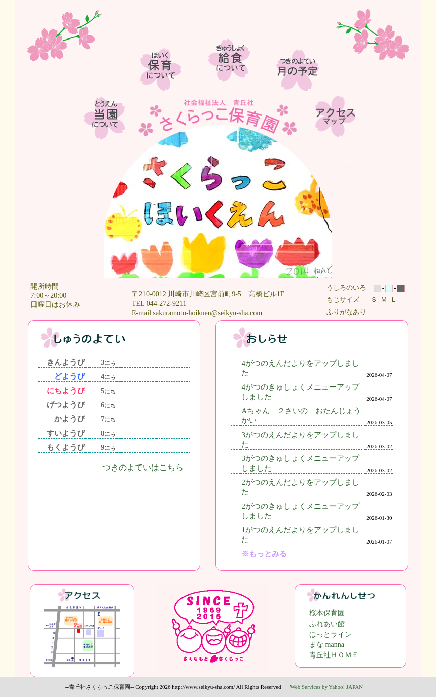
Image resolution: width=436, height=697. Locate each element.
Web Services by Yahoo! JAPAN (326, 687)
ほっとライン (330, 634)
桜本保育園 (327, 613)
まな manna (326, 644)
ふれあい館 (327, 624)
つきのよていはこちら (143, 467)
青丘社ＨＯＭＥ (334, 655)
